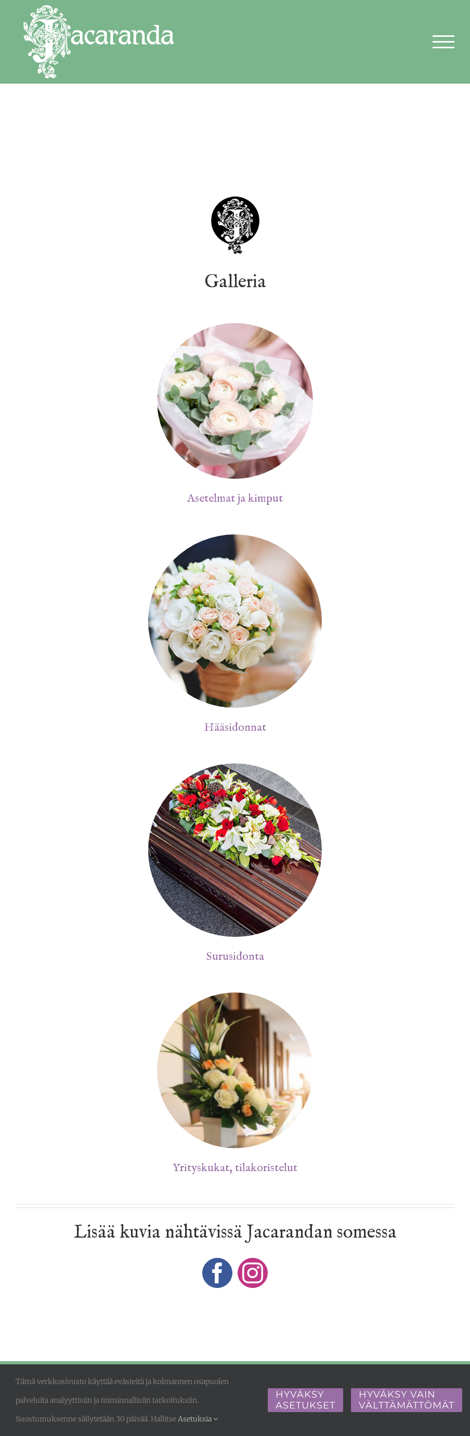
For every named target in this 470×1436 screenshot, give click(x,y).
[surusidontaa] (235, 767)
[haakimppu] (235, 538)
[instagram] (253, 1273)
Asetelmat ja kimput (235, 498)
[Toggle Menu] (444, 41)
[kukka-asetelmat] (235, 327)
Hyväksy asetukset (305, 1400)
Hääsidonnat (235, 727)
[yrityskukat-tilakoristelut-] (235, 996)
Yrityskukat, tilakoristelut (235, 1168)
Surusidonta (235, 956)
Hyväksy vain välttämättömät (406, 1400)
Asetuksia (198, 1419)
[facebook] (217, 1273)
